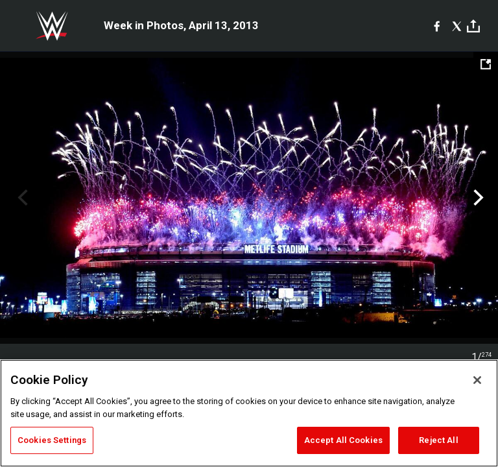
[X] (457, 25)
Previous (21, 197)
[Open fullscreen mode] (485, 64)
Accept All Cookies (343, 440)
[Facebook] (437, 25)
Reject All (438, 440)
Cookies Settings (52, 440)
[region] (249, 413)
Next (477, 197)
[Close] (477, 380)
